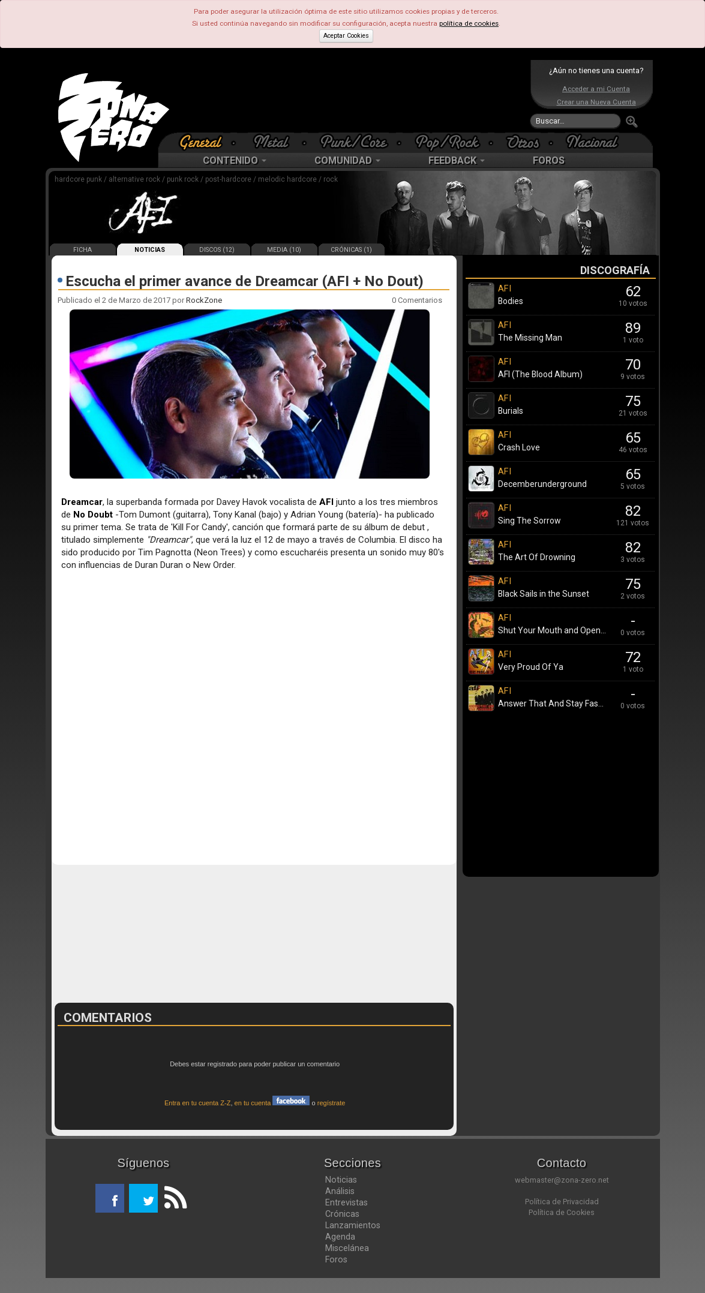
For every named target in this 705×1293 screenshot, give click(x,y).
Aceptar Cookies (346, 36)
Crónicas (342, 1214)
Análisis (340, 1191)
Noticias (341, 1179)
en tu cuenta (272, 1102)
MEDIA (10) (284, 250)
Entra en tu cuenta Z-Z (197, 1102)
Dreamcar (82, 502)
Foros (336, 1259)
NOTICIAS (149, 250)
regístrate (331, 1102)
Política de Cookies (562, 1212)
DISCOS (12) (217, 250)
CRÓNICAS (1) (351, 250)
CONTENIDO (234, 160)
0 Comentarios (417, 300)
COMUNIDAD (347, 160)
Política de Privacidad (562, 1201)
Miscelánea (347, 1248)
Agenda (340, 1236)
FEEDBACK (456, 160)
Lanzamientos (352, 1225)
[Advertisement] (350, 96)
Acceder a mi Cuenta (596, 89)
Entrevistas (346, 1202)
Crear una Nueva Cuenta (596, 102)
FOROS (549, 160)
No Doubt (93, 514)
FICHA (82, 250)
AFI (326, 502)
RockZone (204, 300)
